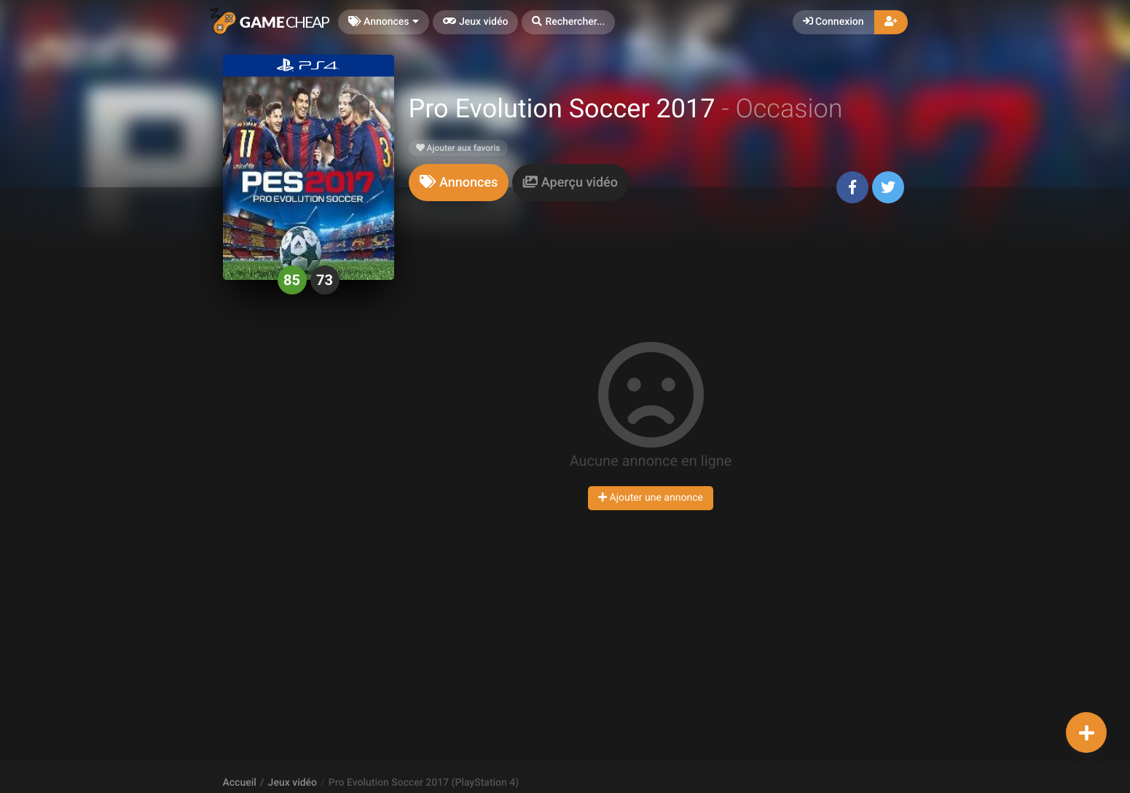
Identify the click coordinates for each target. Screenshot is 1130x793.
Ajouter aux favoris (458, 148)
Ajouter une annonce (650, 498)
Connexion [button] (833, 22)
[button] (568, 22)
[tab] (459, 182)
